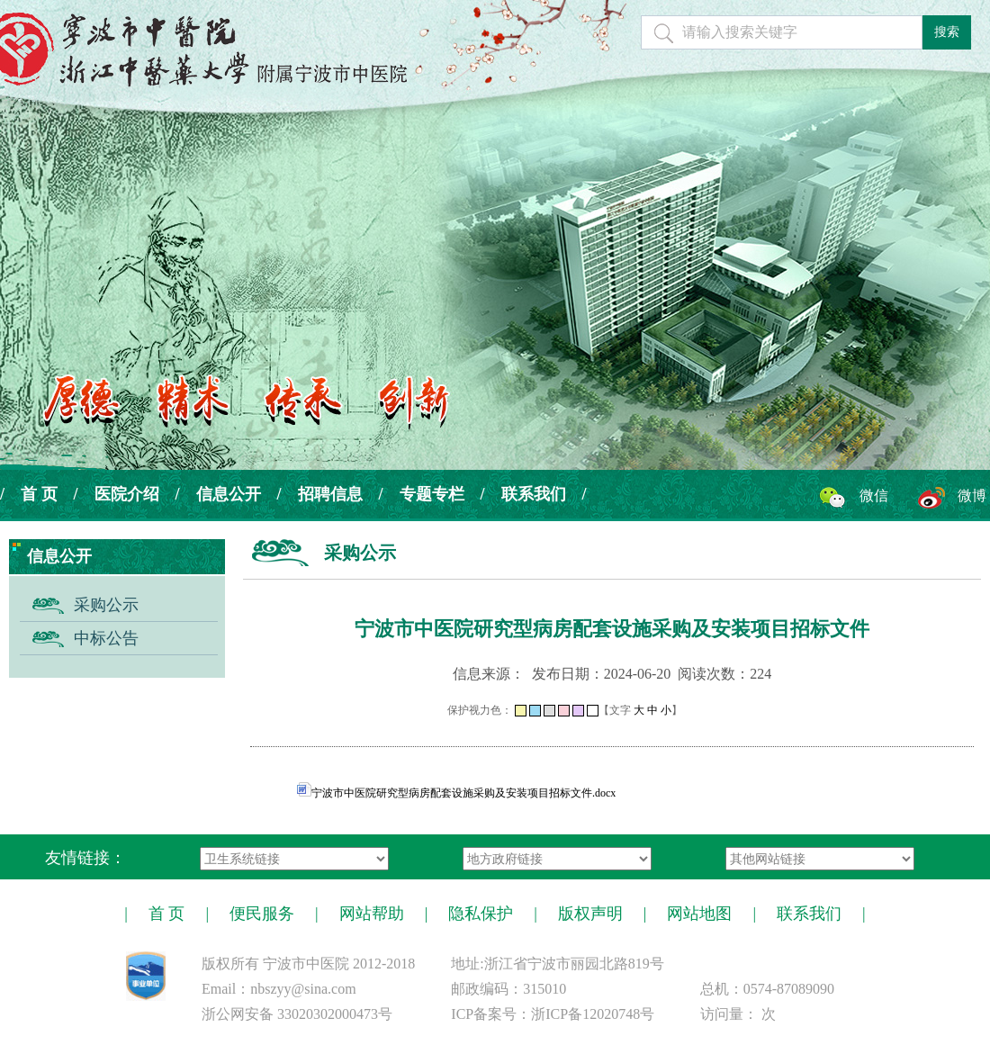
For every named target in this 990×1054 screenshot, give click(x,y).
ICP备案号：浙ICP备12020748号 (552, 1014)
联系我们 (533, 494)
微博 (972, 495)
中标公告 (106, 638)
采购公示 (106, 605)
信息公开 (228, 494)
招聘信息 (330, 494)
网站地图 (699, 914)
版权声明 (590, 914)
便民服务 (262, 914)
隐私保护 (480, 914)
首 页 (39, 494)
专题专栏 (432, 494)
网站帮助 (371, 914)
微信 (874, 495)
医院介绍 (126, 494)
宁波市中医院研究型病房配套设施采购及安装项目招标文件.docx (456, 793)
